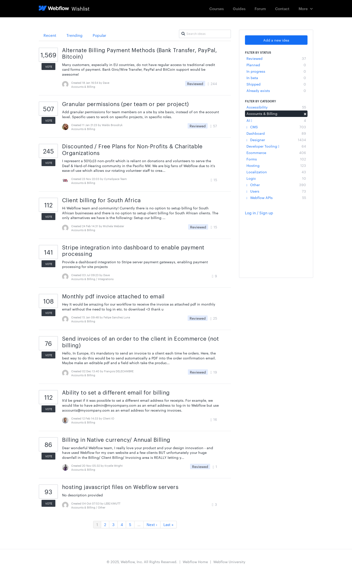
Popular (99, 35)
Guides (239, 8)
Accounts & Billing (276, 113)
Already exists (276, 90)
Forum (260, 8)
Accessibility (276, 107)
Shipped (276, 84)
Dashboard (276, 133)
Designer (276, 139)
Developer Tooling (276, 146)
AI (276, 120)
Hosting (276, 165)
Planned (276, 64)
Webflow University (229, 561)
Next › (152, 524)
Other (276, 184)
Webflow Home (195, 561)
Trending (74, 35)
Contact (282, 8)
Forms (276, 158)
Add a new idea (276, 40)
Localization (276, 171)
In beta (276, 77)
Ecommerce (276, 152)
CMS (276, 126)
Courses (216, 8)
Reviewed (276, 58)
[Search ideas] (205, 34)
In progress (276, 71)
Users (276, 191)
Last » (168, 524)
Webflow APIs (276, 197)
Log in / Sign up (259, 212)
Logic (276, 178)
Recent (50, 35)
